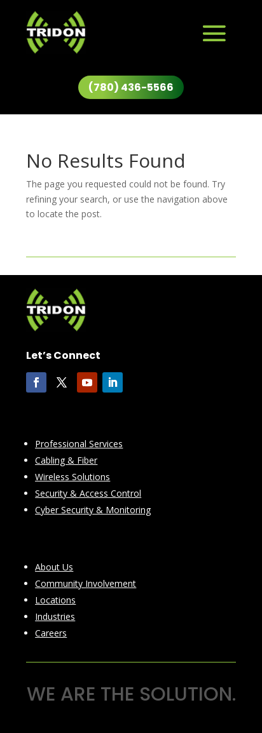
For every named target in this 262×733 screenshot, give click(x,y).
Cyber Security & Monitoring (93, 510)
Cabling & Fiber (66, 460)
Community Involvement (85, 583)
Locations (55, 600)
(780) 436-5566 (131, 87)
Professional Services (79, 444)
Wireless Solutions (72, 477)
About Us (54, 567)
